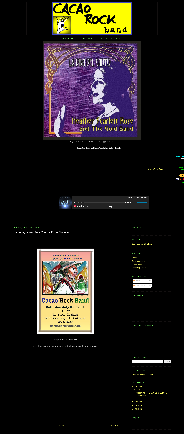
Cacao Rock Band (155, 169)
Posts (136, 281)
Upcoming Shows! (139, 268)
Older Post (113, 425)
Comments (139, 286)
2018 (137, 409)
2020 (137, 401)
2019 (137, 405)
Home (61, 425)
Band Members (138, 261)
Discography (137, 264)
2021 (137, 386)
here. (150, 244)
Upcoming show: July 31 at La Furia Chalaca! (41, 232)
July (139, 390)
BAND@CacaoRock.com (142, 374)
